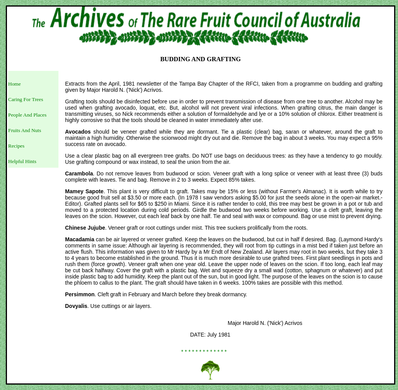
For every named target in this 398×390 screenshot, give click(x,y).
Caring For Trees (25, 99)
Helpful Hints (22, 161)
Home (14, 84)
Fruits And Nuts (24, 130)
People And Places (27, 115)
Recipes (16, 146)
